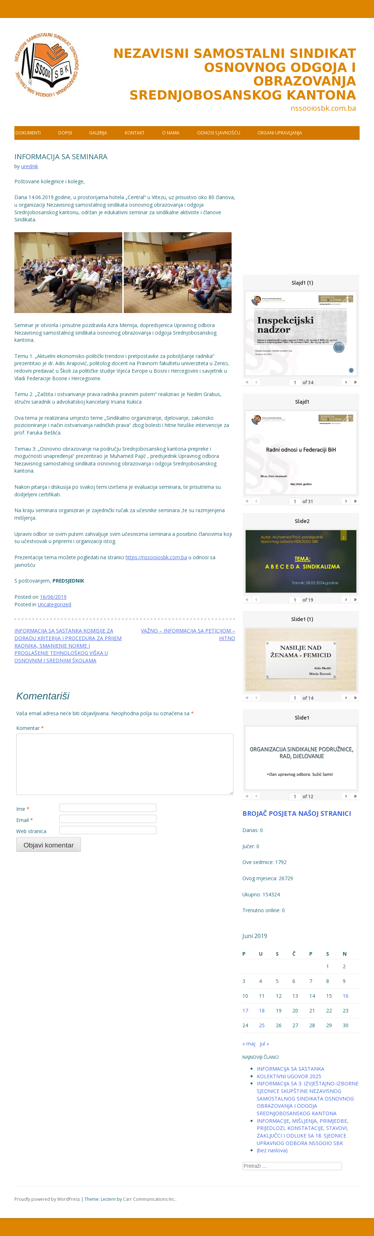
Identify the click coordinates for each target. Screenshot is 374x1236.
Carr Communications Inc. (149, 1199)
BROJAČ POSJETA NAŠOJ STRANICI (296, 813)
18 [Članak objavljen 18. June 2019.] (262, 1010)
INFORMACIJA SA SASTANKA (290, 1068)
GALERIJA (98, 133)
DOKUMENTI (28, 133)
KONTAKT (135, 133)
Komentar (30, 728)
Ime (22, 808)
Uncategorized (54, 604)
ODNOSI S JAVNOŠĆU (218, 133)
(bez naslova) (272, 1150)
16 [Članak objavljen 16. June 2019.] (345, 995)
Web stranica (31, 831)
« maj (248, 1043)
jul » (264, 1043)
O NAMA (170, 133)
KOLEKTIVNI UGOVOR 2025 (289, 1076)
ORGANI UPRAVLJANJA (279, 133)
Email (24, 820)
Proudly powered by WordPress (47, 1199)
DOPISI (65, 133)
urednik (29, 166)
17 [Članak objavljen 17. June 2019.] (245, 1010)
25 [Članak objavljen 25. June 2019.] (262, 1025)
